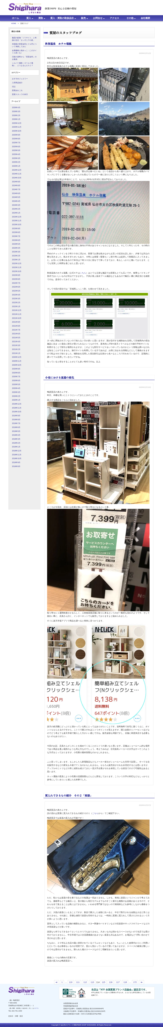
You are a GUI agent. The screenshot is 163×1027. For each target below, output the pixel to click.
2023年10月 (16, 225)
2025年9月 (16, 135)
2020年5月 (16, 384)
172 (135, 982)
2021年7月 (16, 330)
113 (92, 982)
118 (125, 982)
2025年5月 (16, 150)
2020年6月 (16, 380)
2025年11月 (16, 127)
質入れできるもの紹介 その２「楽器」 (68, 795)
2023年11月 (16, 221)
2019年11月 (16, 408)
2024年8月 (16, 185)
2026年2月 (16, 115)
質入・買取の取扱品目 (62, 18)
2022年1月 (16, 306)
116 (110, 982)
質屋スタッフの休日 (20, 94)
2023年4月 (16, 248)
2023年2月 (16, 256)
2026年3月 (16, 111)
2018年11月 (16, 455)
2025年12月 (16, 123)
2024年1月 (16, 213)
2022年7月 (16, 283)
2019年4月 (16, 435)
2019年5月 (16, 431)
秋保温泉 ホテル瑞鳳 (58, 43)
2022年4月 (16, 295)
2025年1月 (16, 166)
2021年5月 (16, 338)
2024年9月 (16, 182)
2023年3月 (16, 252)
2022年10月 (16, 271)
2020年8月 (16, 373)
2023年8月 (16, 232)
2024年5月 (16, 197)
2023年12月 (16, 217)
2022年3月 (16, 299)
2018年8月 (16, 466)
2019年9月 (16, 416)
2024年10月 (16, 178)
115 (103, 982)
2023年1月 (16, 260)
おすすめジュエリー (20, 79)
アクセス (114, 18)
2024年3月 (16, 205)
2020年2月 (16, 396)
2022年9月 (16, 275)
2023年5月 (16, 244)
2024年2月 (16, 209)
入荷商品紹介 (17, 83)
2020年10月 (16, 365)
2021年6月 (16, 334)
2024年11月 (16, 174)
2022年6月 (16, 287)
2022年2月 (16, 303)
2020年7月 (16, 377)
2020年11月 (16, 361)
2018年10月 (16, 458)
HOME (13, 23)
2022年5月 (16, 291)
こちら (83, 273)
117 (118, 982)
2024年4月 (16, 201)
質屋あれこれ (17, 90)
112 (85, 982)
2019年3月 (16, 439)
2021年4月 (16, 342)
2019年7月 (16, 423)
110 (70, 982)
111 (78, 982)
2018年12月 (16, 451)
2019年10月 (16, 412)
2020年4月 (16, 388)
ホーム (15, 18)
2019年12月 (16, 404)
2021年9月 (16, 322)
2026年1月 (16, 119)
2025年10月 (16, 131)
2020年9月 (16, 369)
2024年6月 (16, 193)
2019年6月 (16, 427)
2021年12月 (16, 310)
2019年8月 (16, 420)
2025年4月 (16, 154)
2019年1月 (16, 447)
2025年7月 (16, 143)
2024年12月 (16, 170)
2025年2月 (16, 162)
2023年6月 (16, 240)
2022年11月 (16, 267)
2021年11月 (16, 314)
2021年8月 (16, 326)
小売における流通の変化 (59, 377)
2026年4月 (16, 108)
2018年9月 (16, 462)
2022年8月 (16, 279)
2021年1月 (16, 353)
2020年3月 (16, 392)
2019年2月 (16, 443)
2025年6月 (16, 147)
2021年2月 (16, 349)
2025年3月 (16, 158)
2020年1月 (16, 400)
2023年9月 (16, 228)
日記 (14, 87)
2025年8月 (16, 139)
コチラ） (36, 1008)
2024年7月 (16, 189)
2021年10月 (16, 318)
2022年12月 (16, 263)
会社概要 (145, 18)
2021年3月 (16, 345)
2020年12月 (16, 357)
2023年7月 (16, 236)
